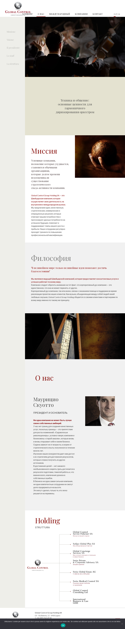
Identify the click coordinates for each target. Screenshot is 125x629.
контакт (98, 14)
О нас (41, 14)
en (119, 14)
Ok (63, 625)
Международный (59, 14)
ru (115, 14)
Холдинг (27, 14)
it (116, 14)
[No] (122, 624)
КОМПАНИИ (81, 14)
